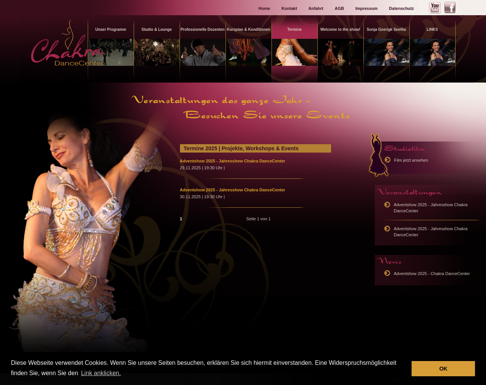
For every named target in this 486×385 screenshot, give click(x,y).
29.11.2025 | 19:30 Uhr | (202, 167)
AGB (339, 8)
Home (264, 8)
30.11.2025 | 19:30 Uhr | (202, 196)
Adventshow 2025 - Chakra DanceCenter (432, 273)
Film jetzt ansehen (411, 160)
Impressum (366, 8)
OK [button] (443, 369)
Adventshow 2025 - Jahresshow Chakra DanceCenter (233, 161)
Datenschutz (401, 8)
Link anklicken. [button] (101, 373)
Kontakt (289, 8)
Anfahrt (315, 8)
